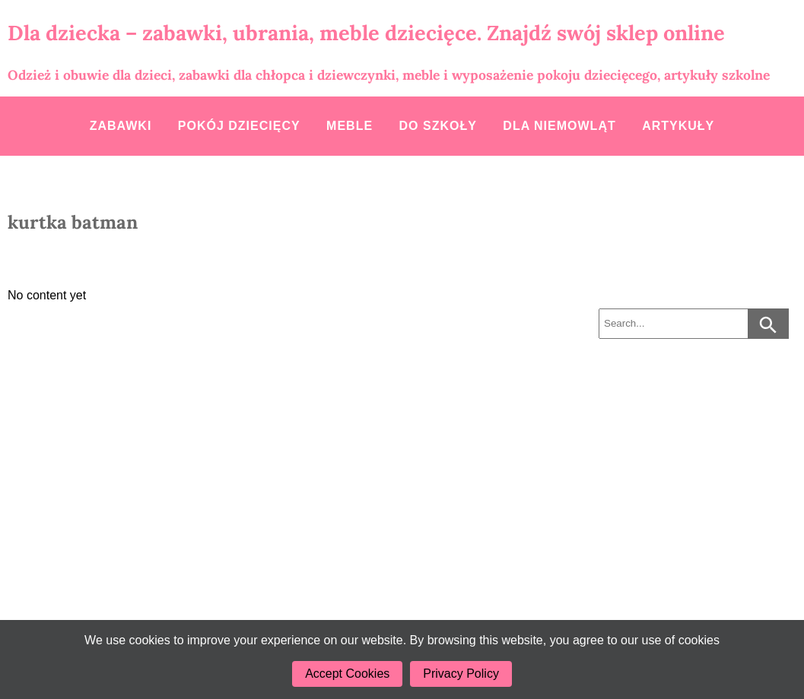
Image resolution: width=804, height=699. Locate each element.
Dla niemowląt (559, 125)
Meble (349, 125)
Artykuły (678, 125)
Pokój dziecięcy (239, 125)
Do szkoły (438, 125)
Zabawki (121, 125)
